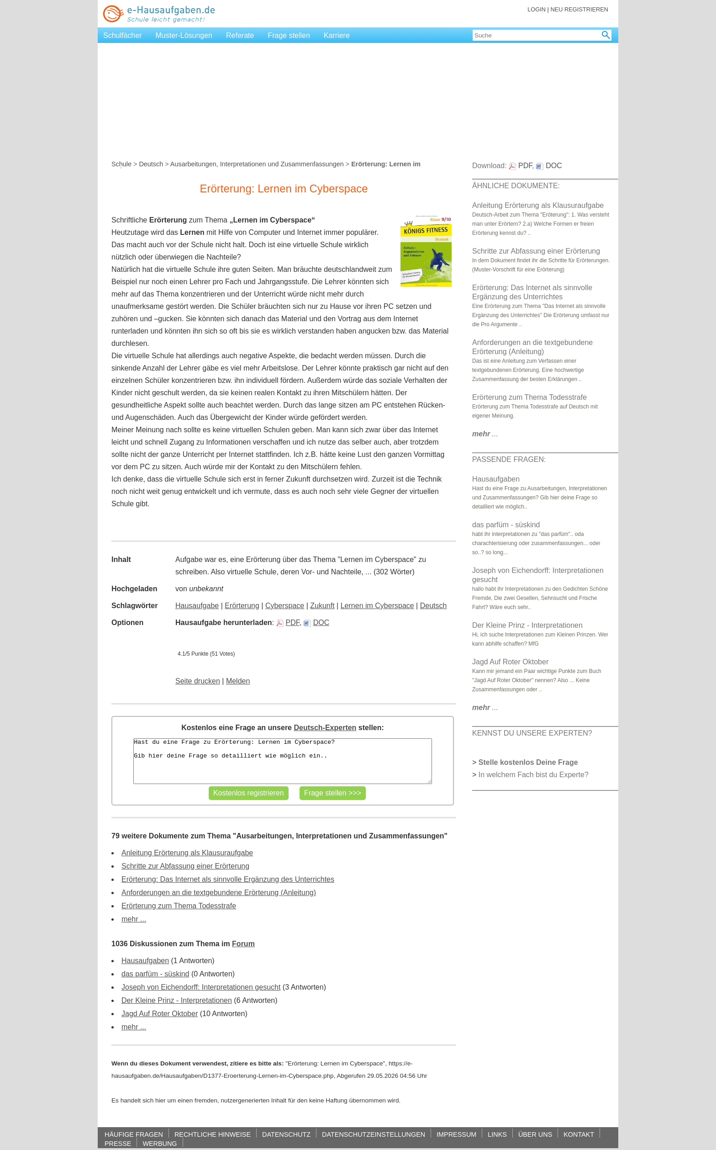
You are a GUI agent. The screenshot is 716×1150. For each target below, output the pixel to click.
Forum (243, 944)
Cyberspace (284, 605)
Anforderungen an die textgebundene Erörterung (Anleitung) (218, 892)
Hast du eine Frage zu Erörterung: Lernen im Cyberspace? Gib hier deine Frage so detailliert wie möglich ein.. (282, 761)
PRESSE (118, 1143)
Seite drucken (197, 681)
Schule (121, 164)
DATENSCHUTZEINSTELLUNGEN (373, 1134)
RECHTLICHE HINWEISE (212, 1134)
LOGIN (536, 9)
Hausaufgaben (145, 961)
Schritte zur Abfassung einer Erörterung (185, 866)
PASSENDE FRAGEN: (509, 459)
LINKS (497, 1134)
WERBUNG (159, 1143)
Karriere (337, 35)
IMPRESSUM (456, 1134)
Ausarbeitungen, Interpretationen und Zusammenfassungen (257, 164)
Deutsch (151, 164)
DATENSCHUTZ (286, 1134)
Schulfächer (122, 35)
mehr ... (133, 919)
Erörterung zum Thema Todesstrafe (178, 906)
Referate (240, 35)
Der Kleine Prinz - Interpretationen (176, 1000)
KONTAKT (578, 1134)
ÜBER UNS (535, 1134)
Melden (238, 681)
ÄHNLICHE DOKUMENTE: (516, 186)
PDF (288, 622)
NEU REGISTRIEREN (579, 9)
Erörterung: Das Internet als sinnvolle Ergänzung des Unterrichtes (227, 879)
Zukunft (322, 605)
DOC (317, 622)
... (485, 434)
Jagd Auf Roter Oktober (159, 1014)
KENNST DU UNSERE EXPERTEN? (532, 733)
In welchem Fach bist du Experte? (534, 775)
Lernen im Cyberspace (377, 605)
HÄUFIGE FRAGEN (134, 1134)
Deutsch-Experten (325, 727)
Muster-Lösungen (184, 35)
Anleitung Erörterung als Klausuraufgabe (187, 853)
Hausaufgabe (197, 605)
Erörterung (242, 605)
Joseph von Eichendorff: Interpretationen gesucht (200, 987)
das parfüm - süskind (155, 974)
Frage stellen (289, 35)
